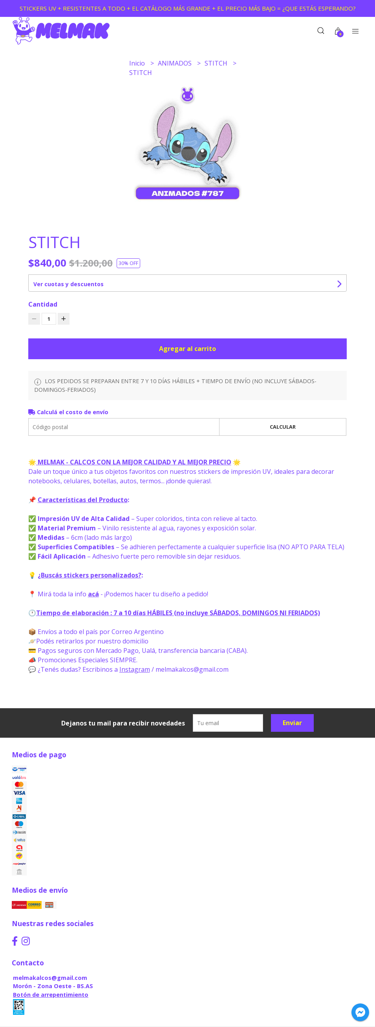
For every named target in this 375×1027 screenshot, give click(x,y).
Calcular (283, 426)
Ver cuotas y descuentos (68, 284)
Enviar (292, 722)
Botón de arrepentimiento (50, 994)
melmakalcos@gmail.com (50, 977)
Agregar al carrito (187, 348)
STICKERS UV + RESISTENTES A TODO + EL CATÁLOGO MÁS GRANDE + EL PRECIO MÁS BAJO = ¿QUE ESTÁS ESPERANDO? (188, 8)
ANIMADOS (175, 63)
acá (93, 594)
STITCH (217, 63)
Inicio (137, 63)
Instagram (134, 669)
